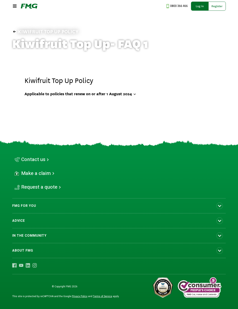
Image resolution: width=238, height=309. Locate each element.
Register (217, 6)
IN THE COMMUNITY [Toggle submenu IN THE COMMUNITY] (29, 235)
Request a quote (39, 187)
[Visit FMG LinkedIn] (28, 265)
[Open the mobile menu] (14, 6)
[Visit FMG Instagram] (34, 265)
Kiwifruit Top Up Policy (45, 32)
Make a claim (36, 173)
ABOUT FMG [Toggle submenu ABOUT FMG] (22, 250)
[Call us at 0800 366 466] (176, 6)
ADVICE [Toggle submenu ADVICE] (18, 220)
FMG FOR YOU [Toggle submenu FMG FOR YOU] (24, 205)
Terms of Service (102, 296)
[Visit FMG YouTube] (21, 265)
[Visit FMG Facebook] (14, 265)
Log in (200, 6)
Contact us (33, 159)
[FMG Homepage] (29, 6)
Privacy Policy (79, 296)
